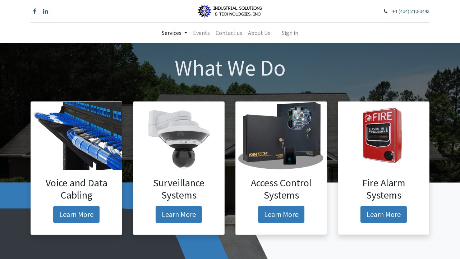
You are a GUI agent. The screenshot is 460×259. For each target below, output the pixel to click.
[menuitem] (201, 33)
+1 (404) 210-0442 (410, 11)
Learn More (76, 214)
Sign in (290, 32)
